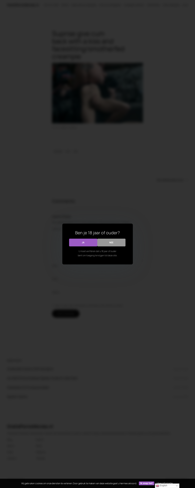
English (161, 485)
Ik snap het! (146, 483)
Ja (83, 242)
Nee (111, 242)
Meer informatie (165, 483)
